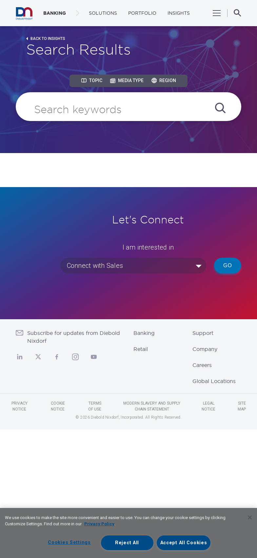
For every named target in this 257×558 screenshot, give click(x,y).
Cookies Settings (69, 542)
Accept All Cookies (183, 543)
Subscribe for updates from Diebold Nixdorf (73, 337)
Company (204, 349)
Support (202, 333)
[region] (128, 533)
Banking (144, 333)
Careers (202, 365)
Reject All (127, 543)
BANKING (54, 13)
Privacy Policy (99, 523)
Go (227, 265)
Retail (140, 349)
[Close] (250, 517)
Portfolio (142, 13)
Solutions (103, 13)
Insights (179, 13)
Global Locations (214, 381)
